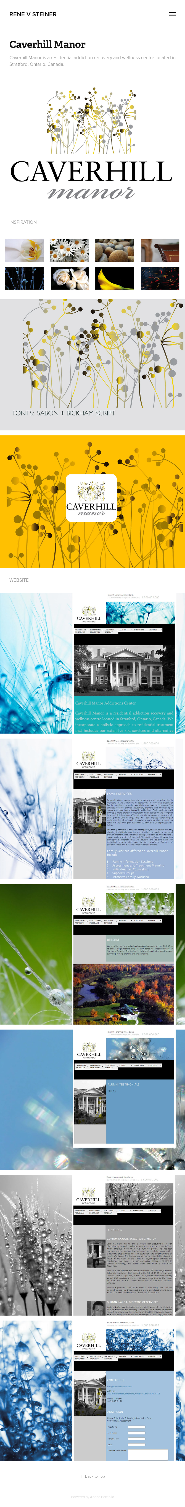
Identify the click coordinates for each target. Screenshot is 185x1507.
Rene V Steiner (33, 14)
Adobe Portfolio (102, 1496)
